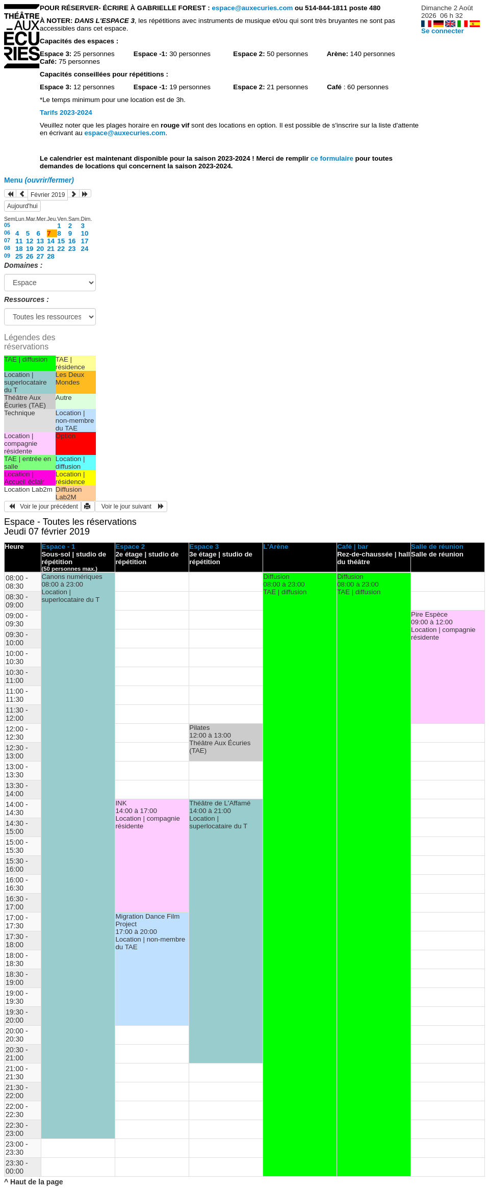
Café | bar (352, 546)
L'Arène (275, 546)
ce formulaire (333, 158)
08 (7, 248)
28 (51, 256)
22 (61, 248)
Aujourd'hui (22, 206)
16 (72, 241)
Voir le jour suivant (131, 506)
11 (19, 241)
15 (61, 241)
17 (85, 241)
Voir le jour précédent (42, 506)
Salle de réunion (437, 546)
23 (72, 248)
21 (51, 248)
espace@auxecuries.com (252, 8)
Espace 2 (130, 546)
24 (85, 248)
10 (85, 233)
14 (51, 241)
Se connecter (442, 31)
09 (7, 255)
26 (30, 256)
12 (30, 241)
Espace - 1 (58, 546)
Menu (39, 180)
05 (7, 225)
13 (40, 241)
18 (19, 248)
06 (7, 233)
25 (19, 256)
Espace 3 (204, 546)
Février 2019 (48, 194)
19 (30, 248)
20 (40, 248)
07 (7, 240)
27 (40, 256)
